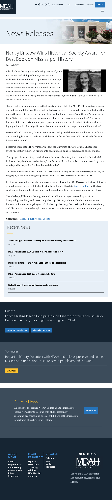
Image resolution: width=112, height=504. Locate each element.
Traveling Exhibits (33, 469)
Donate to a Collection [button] (17, 330)
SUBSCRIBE (91, 410)
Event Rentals (15, 470)
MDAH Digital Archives (34, 474)
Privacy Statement (13, 474)
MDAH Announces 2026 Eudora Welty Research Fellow (35, 251)
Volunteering (14, 467)
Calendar (50, 458)
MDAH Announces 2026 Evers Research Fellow (31, 273)
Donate (100, 4)
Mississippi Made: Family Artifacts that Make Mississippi (37, 262)
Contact (90, 4)
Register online (81, 186)
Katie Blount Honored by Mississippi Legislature (33, 284)
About (11, 461)
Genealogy (79, 4)
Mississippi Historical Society (35, 218)
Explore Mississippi (33, 463)
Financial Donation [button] (41, 330)
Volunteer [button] (11, 370)
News (69, 4)
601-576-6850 (57, 4)
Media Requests (50, 465)
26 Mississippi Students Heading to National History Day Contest (42, 240)
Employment (14, 464)
